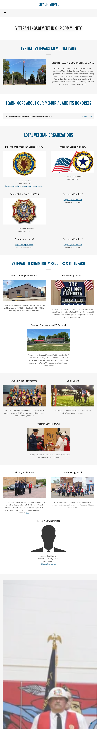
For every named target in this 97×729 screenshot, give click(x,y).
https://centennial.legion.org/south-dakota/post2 (24, 186)
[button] (5, 13)
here (27, 513)
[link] (48, 5)
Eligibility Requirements (73, 200)
